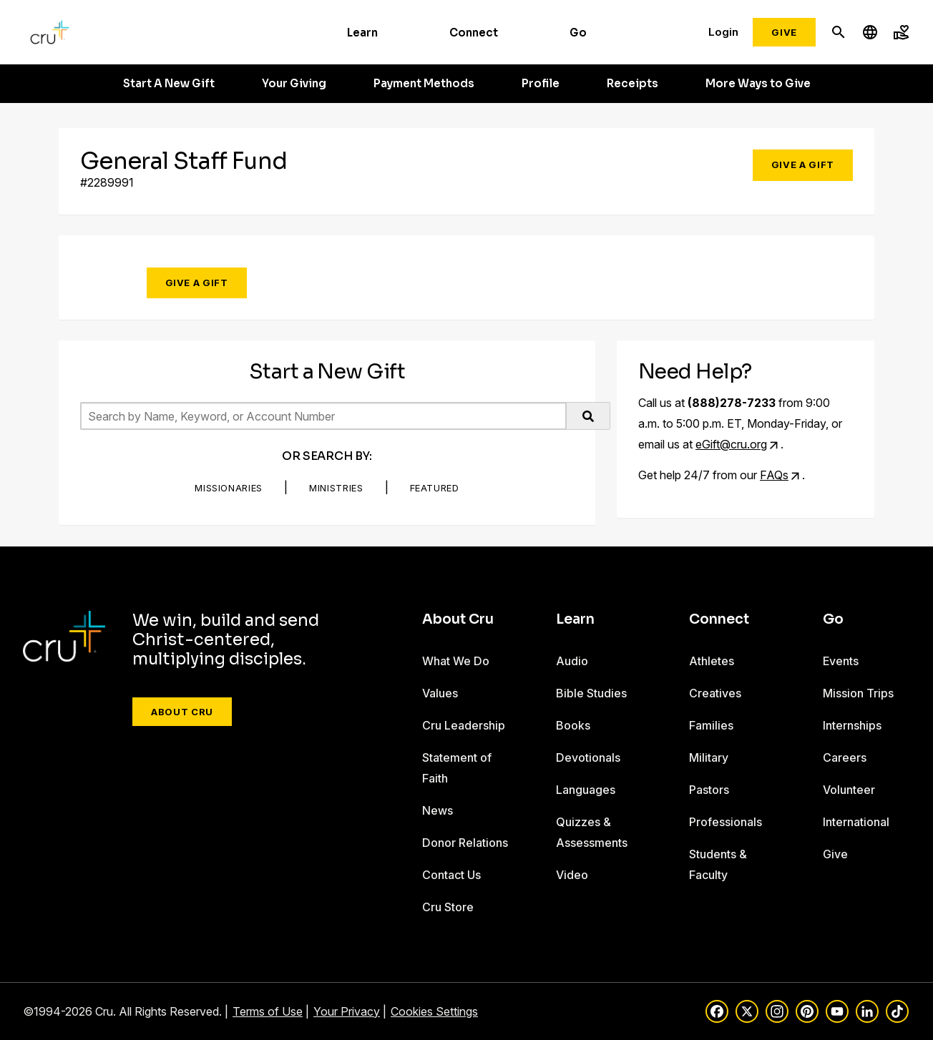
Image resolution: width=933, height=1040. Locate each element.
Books (573, 725)
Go (578, 32)
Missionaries (229, 488)
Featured (434, 488)
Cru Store (448, 907)
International (856, 822)
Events (841, 661)
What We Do (455, 661)
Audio (572, 661)
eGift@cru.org (731, 444)
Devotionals (588, 757)
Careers (844, 757)
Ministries (336, 488)
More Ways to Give (758, 83)
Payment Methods (423, 83)
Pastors (709, 790)
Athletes (711, 661)
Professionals (725, 822)
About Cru (182, 711)
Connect (473, 32)
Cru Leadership (463, 725)
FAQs (774, 475)
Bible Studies (591, 693)
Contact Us (451, 875)
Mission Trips (858, 693)
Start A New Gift (169, 83)
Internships (852, 725)
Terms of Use (268, 1011)
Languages (585, 790)
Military (708, 757)
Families (711, 725)
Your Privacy (346, 1011)
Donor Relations (465, 842)
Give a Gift (802, 164)
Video (572, 875)
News (437, 810)
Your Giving (294, 83)
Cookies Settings (434, 1011)
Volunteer (849, 790)
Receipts (632, 83)
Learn (362, 32)
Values (440, 693)
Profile (541, 83)
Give (784, 32)
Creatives (715, 693)
